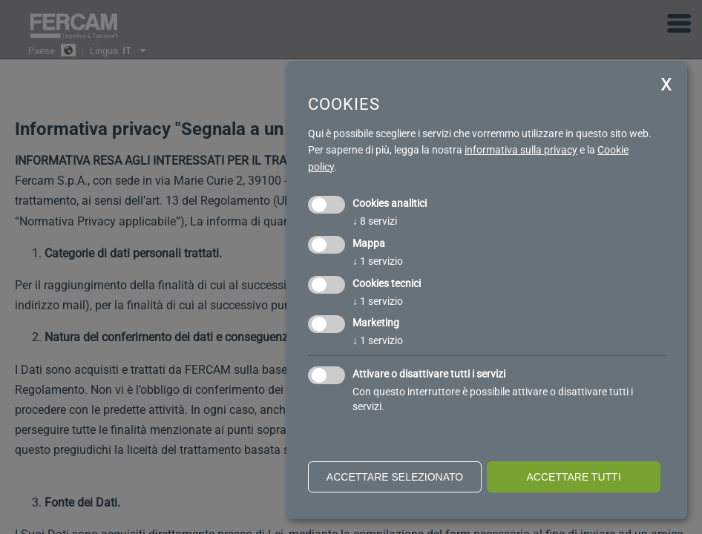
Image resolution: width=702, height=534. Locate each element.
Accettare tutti (573, 477)
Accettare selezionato (395, 477)
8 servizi (374, 221)
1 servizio (377, 261)
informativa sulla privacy (521, 150)
